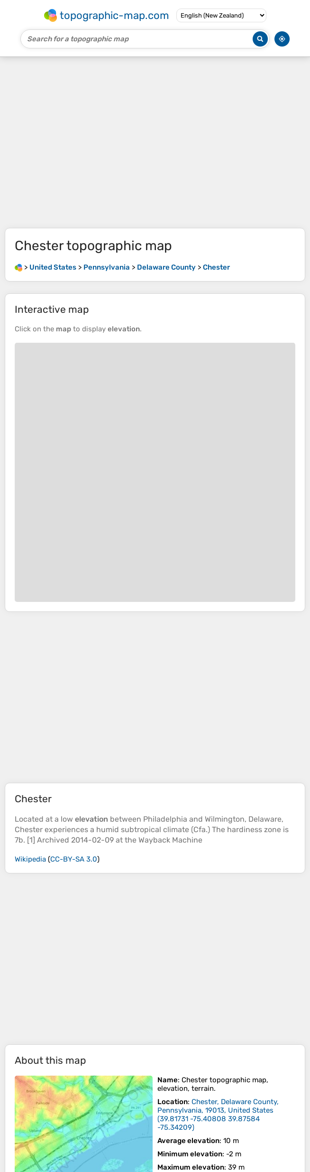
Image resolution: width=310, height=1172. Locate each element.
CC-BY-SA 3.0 (73, 859)
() (218, 1114)
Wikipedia (30, 859)
